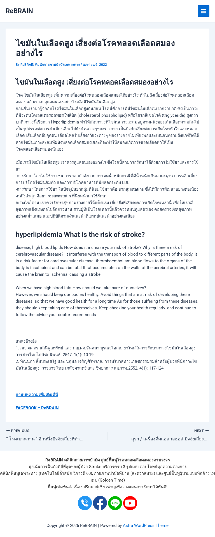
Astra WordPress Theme (146, 525)
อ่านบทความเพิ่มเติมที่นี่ (37, 394)
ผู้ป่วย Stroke (89, 466)
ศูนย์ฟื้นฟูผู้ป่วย (176, 473)
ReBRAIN (19, 11)
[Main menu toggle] (203, 11)
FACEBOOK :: (28, 407)
